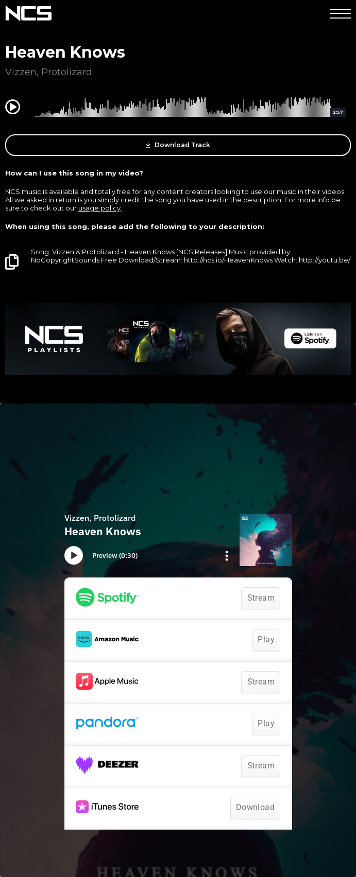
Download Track (178, 145)
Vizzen (21, 72)
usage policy (99, 208)
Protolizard (66, 72)
